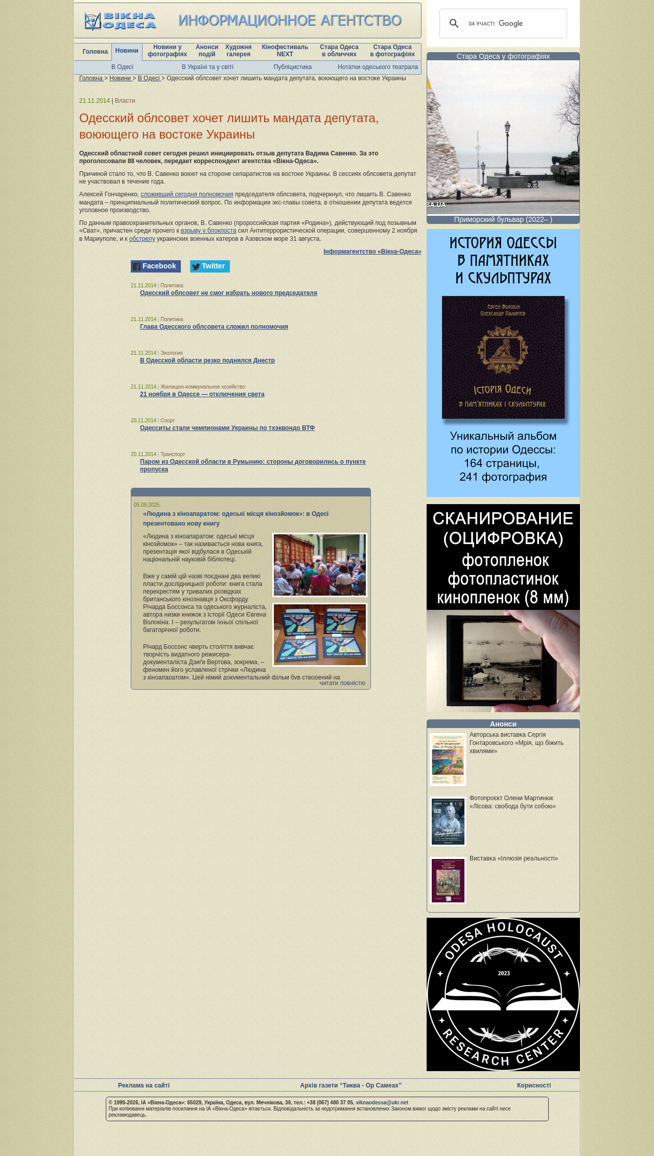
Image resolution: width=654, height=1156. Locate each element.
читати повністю (342, 683)
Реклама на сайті (144, 1085)
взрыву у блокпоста (208, 230)
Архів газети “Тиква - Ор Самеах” (351, 1085)
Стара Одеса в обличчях (339, 50)
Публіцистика (293, 67)
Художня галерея (238, 50)
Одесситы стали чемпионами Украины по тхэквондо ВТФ (227, 428)
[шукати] (502, 23)
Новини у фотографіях (167, 50)
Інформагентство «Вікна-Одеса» (372, 251)
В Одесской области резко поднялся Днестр (207, 360)
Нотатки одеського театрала (378, 67)
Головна (95, 51)
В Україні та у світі (207, 67)
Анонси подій (207, 50)
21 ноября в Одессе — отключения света (202, 394)
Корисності (534, 1085)
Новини (126, 50)
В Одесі (122, 67)
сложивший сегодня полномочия (187, 194)
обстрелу (142, 238)
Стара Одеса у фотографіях (503, 56)
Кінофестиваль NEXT (285, 50)
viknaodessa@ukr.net (382, 1102)
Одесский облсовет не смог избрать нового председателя (228, 293)
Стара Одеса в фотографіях (392, 50)
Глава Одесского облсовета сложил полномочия (214, 326)
